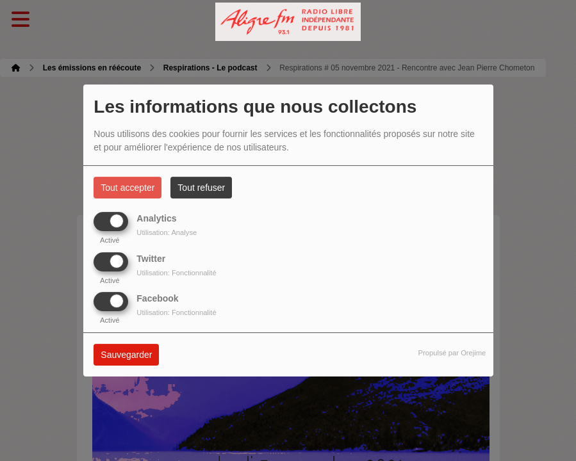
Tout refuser (201, 187)
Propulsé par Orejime (452, 353)
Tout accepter (127, 187)
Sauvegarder (126, 355)
